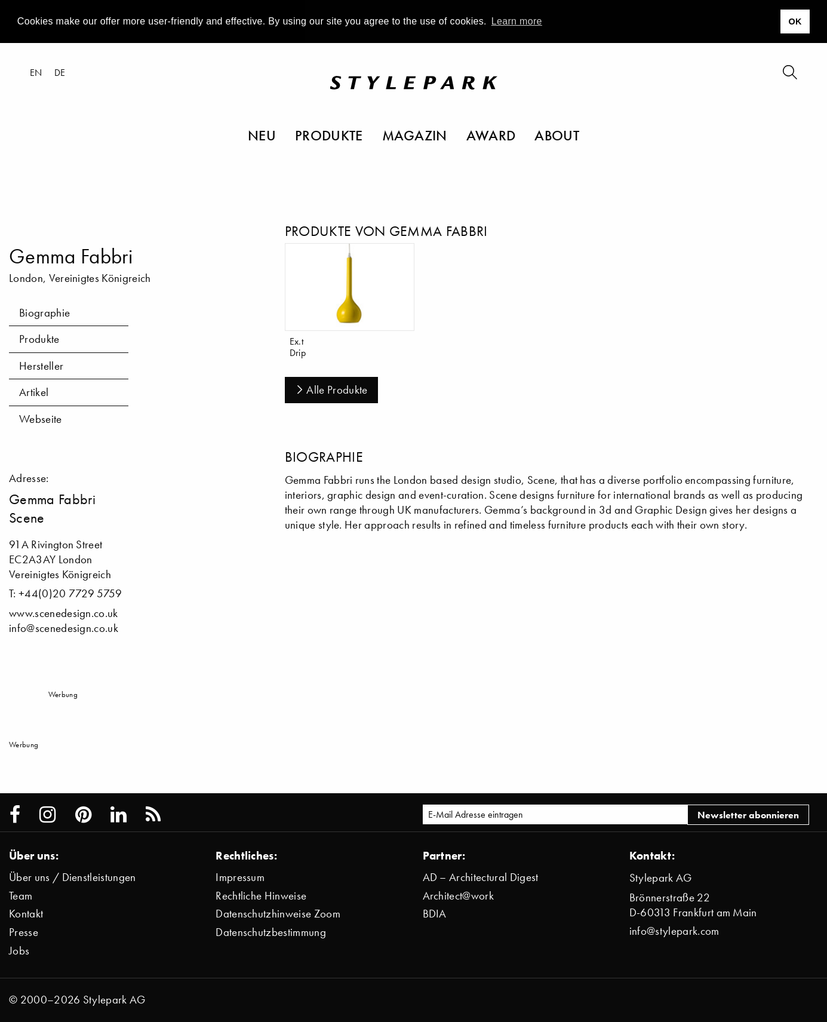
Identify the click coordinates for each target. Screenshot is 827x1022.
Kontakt (26, 913)
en (36, 72)
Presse (23, 932)
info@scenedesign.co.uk (63, 628)
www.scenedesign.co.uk (63, 613)
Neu (262, 135)
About (556, 135)
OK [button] (794, 21)
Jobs (19, 950)
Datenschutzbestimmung (271, 932)
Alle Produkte (331, 390)
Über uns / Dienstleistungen (72, 877)
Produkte (329, 135)
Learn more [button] (516, 21)
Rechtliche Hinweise (261, 896)
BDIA (435, 913)
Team (20, 896)
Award (491, 135)
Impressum (240, 877)
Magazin (414, 135)
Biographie (44, 313)
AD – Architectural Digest (481, 877)
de (60, 72)
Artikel (33, 392)
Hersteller (41, 366)
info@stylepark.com (674, 931)
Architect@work (458, 896)
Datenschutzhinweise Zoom (278, 913)
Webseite (40, 419)
